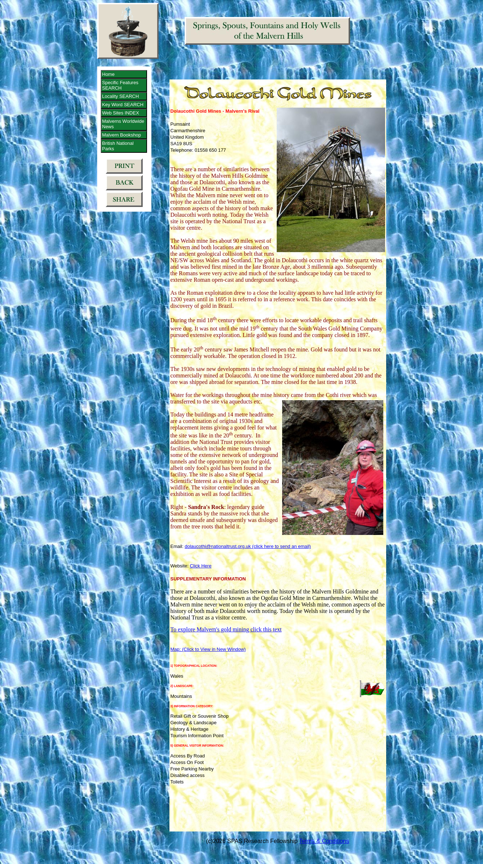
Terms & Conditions (324, 841)
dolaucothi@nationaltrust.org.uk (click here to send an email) (248, 546)
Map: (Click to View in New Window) (208, 649)
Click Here (200, 566)
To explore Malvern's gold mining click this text (226, 629)
